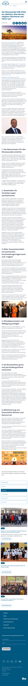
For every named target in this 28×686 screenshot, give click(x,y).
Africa (3, 528)
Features (15, 5)
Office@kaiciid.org (5, 673)
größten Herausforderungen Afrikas (10, 78)
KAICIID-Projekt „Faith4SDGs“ (10, 42)
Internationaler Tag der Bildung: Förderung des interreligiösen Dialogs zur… (12, 599)
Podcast (4, 502)
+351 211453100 (5, 674)
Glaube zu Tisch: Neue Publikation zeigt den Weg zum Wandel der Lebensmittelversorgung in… (14, 531)
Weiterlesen (5, 538)
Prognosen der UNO (6, 75)
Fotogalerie (5, 494)
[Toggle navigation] (26, 2)
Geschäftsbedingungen (9, 627)
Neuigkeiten (5, 482)
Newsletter (5, 498)
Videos (3, 486)
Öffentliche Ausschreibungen (10, 619)
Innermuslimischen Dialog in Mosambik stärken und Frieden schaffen (13, 566)
